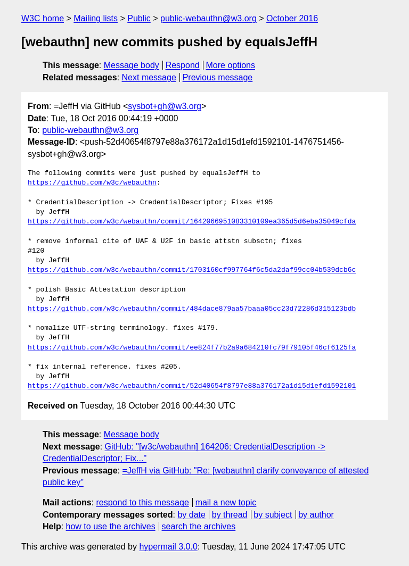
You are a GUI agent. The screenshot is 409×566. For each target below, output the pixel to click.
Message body (131, 65)
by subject (272, 514)
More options (231, 65)
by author (316, 514)
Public (139, 18)
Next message (149, 77)
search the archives (199, 526)
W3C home (42, 18)
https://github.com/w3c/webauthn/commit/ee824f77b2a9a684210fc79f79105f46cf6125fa (192, 348)
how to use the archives (111, 526)
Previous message (218, 77)
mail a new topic (226, 502)
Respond (183, 65)
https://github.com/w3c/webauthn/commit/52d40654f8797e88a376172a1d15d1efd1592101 (192, 386)
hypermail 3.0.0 (168, 546)
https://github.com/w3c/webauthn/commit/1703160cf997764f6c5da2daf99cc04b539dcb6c (192, 270)
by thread (230, 514)
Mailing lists (95, 18)
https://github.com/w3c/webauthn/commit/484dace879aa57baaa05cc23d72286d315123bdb (192, 309)
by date (191, 514)
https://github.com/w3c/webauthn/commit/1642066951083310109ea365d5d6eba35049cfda (192, 222)
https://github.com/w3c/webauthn (92, 183)
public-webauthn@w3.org (208, 18)
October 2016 (292, 18)
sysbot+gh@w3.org (164, 106)
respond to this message (142, 502)
